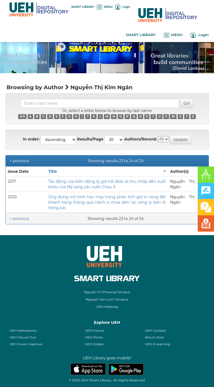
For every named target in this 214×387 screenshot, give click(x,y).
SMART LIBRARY (82, 7)
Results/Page (90, 139)
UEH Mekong (107, 307)
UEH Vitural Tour (22, 337)
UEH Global (94, 344)
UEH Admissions (23, 330)
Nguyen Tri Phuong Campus (107, 292)
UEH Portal (94, 337)
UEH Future (94, 330)
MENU (105, 7)
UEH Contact (155, 330)
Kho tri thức (154, 337)
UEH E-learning (157, 344)
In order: (31, 139)
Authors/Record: (140, 139)
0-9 (22, 116)
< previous (19, 160)
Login (122, 7)
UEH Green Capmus (25, 344)
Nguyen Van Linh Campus (107, 299)
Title (52, 171)
